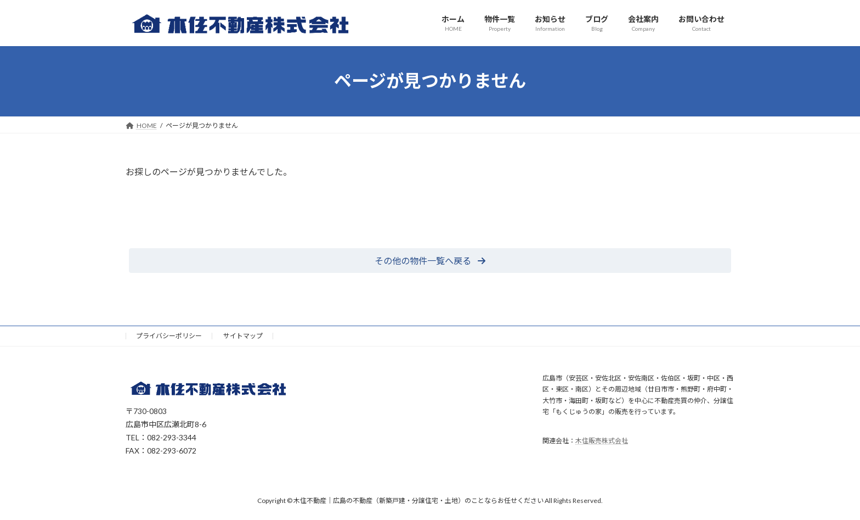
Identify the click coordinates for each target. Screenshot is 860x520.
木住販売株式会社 (601, 441)
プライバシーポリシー (169, 336)
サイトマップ (243, 336)
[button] (430, 260)
